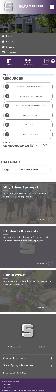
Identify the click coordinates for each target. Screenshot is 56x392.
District (10, 42)
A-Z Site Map (7, 387)
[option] (28, 23)
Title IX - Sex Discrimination (23, 96)
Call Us (42, 347)
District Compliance (14, 372)
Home (9, 36)
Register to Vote (21, 134)
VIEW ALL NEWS (40, 145)
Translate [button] (11, 53)
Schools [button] (10, 47)
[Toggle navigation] (52, 7)
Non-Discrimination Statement (24, 86)
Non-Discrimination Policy (10, 381)
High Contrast (7, 384)
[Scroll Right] (53, 61)
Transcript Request (22, 115)
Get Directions (14, 347)
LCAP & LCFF (20, 125)
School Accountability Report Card (25, 106)
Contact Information (15, 358)
